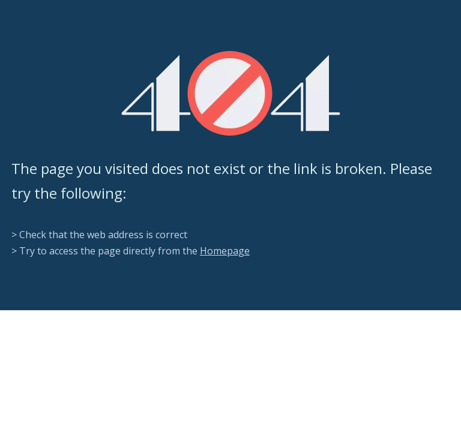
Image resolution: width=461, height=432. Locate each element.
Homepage (225, 250)
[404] (230, 93)
